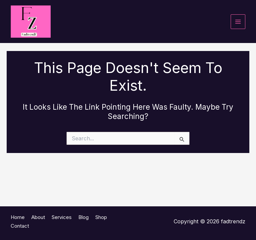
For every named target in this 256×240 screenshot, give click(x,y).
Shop (101, 217)
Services (62, 217)
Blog (83, 217)
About (38, 217)
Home (18, 217)
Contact (20, 226)
